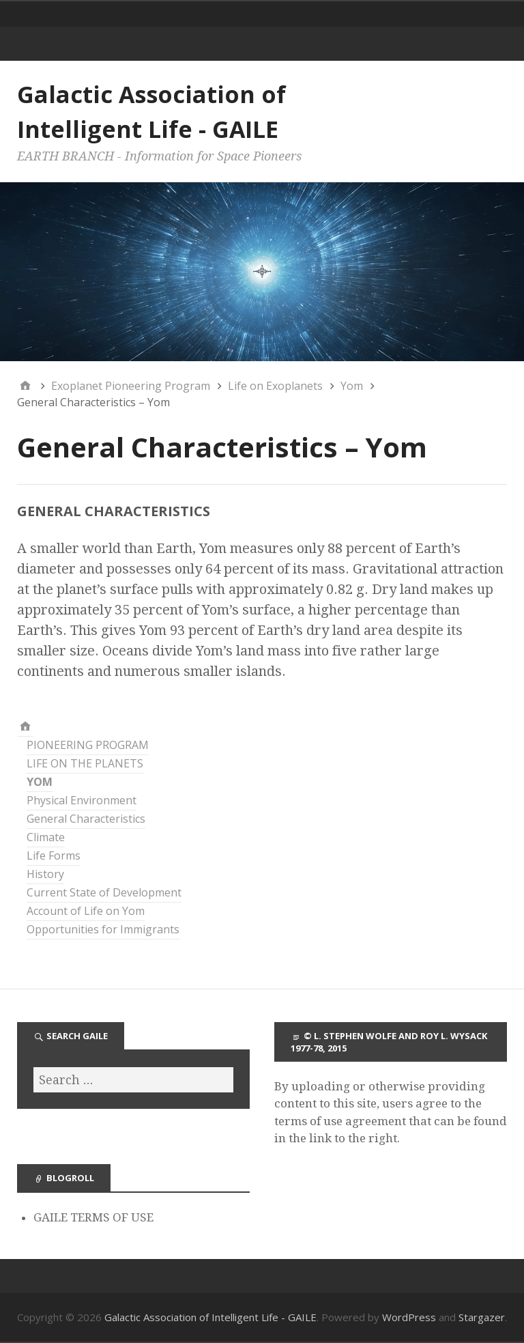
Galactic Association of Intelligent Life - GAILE (210, 1317)
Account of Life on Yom (86, 910)
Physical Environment (81, 800)
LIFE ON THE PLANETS (85, 763)
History (45, 873)
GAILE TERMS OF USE (93, 1217)
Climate (46, 837)
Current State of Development (104, 892)
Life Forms (54, 855)
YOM (40, 781)
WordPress (409, 1317)
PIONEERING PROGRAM (88, 744)
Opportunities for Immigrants (103, 929)
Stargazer (481, 1317)
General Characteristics (86, 818)
